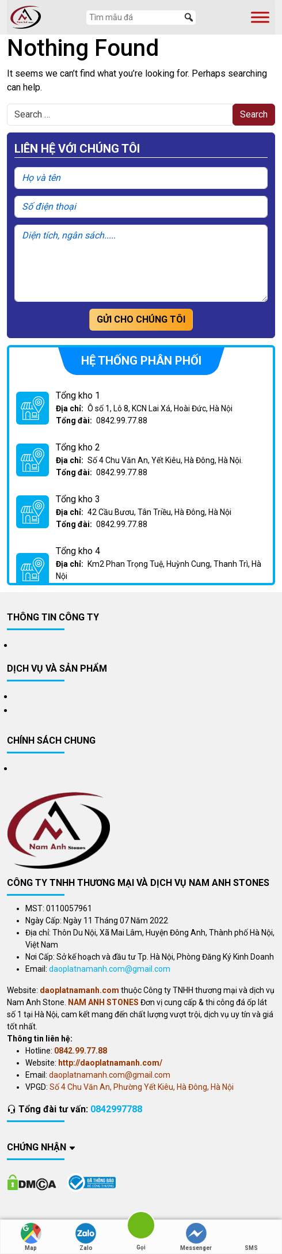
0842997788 (116, 1109)
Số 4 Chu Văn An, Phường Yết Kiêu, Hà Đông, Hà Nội (141, 1087)
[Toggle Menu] (260, 17)
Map (31, 1237)
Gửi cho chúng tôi (141, 319)
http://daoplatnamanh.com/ (110, 1062)
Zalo (85, 1237)
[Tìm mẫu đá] (141, 17)
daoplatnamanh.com (79, 990)
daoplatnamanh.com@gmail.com (109, 968)
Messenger (196, 1237)
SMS (251, 1237)
